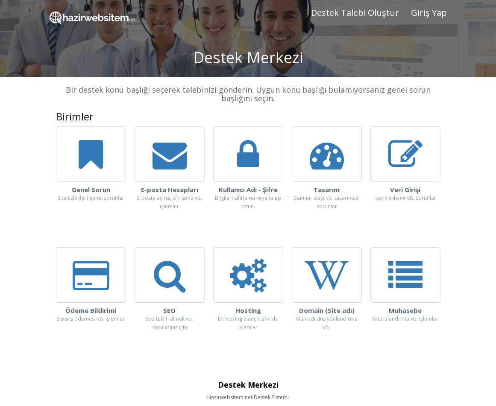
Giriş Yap (429, 12)
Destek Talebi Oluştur (355, 12)
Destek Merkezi (248, 385)
